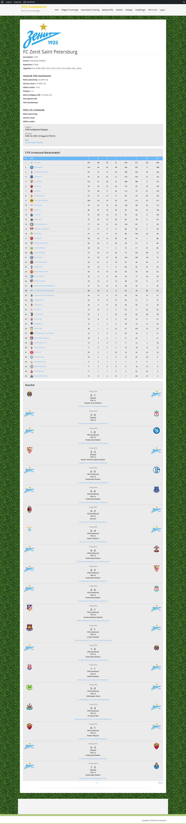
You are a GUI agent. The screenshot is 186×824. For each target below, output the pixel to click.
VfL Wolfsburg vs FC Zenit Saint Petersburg (93, 700)
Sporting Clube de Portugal (42, 295)
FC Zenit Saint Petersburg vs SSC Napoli (93, 443)
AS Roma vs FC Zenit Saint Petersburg (93, 739)
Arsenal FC (36, 238)
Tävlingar (129, 10)
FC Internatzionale (38, 224)
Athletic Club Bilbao (39, 243)
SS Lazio (35, 162)
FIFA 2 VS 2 (152, 10)
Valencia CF (36, 305)
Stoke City (36, 319)
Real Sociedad (37, 253)
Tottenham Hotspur (39, 172)
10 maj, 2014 (93, 744)
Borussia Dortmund (39, 200)
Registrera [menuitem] (17, 2)
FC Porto (35, 215)
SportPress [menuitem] (31, 2)
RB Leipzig (36, 205)
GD (147, 158)
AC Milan (35, 191)
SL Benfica (36, 181)
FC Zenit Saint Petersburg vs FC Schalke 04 (93, 483)
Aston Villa (36, 328)
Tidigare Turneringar (69, 10)
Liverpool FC (36, 300)
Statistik (119, 10)
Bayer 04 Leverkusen (39, 229)
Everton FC (36, 177)
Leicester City (37, 357)
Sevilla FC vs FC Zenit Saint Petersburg (93, 463)
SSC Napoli (36, 167)
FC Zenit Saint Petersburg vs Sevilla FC (93, 581)
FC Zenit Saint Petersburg (42, 291)
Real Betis (36, 234)
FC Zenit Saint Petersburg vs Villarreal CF (93, 660)
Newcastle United (38, 376)
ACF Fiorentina (37, 347)
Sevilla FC (35, 210)
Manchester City (38, 366)
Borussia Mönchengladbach (42, 286)
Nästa (160, 783)
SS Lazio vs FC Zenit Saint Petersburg (93, 542)
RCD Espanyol (37, 371)
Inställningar (140, 10)
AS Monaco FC (37, 196)
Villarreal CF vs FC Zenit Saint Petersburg (93, 406)
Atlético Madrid (38, 281)
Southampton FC (38, 343)
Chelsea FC (36, 257)
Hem (57, 10)
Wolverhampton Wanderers (42, 333)
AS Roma (35, 186)
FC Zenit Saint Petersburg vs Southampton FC (93, 561)
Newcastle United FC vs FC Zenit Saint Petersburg (93, 719)
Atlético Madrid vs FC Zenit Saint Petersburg (93, 621)
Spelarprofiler (107, 10)
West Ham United (38, 262)
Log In (162, 10)
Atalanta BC (36, 267)
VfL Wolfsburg (37, 248)
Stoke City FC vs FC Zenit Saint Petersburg (93, 680)
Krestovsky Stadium (34, 142)
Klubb (32, 158)
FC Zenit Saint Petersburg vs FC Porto (93, 778)
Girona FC (35, 352)
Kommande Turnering (90, 10)
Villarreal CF (36, 219)
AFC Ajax (35, 309)
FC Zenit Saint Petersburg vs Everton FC (93, 502)
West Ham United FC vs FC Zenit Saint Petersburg (93, 640)
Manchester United (39, 272)
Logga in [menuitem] (8, 2)
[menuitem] (2, 2)
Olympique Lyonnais (39, 338)
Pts (157, 158)
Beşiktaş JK (36, 324)
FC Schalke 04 (37, 276)
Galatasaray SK (37, 362)
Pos (26, 158)
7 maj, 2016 (93, 391)
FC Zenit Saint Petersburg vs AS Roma (93, 759)
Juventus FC (36, 314)
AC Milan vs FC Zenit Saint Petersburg (93, 522)
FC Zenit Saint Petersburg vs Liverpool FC (93, 423)
